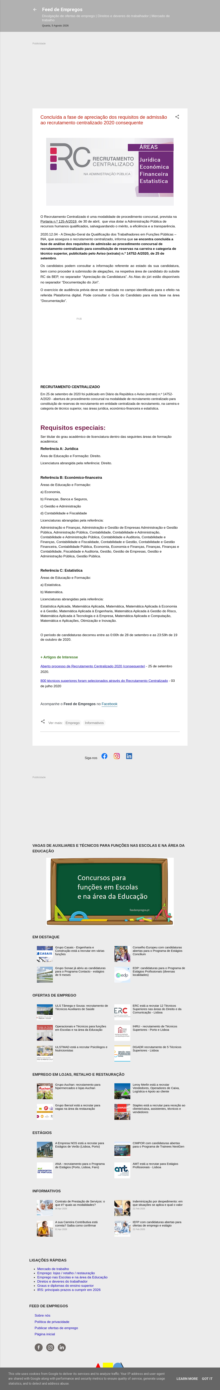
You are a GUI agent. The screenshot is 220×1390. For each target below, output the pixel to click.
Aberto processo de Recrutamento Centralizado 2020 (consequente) (92, 666)
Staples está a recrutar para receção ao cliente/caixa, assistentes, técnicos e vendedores (159, 1109)
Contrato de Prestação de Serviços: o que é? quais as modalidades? (80, 1203)
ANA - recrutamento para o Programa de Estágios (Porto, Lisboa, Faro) (80, 1165)
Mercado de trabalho (53, 1269)
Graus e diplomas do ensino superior (65, 1286)
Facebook (109, 704)
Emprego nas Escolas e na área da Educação (72, 1277)
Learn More (187, 1379)
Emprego (73, 723)
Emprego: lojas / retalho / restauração (66, 1273)
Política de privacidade (52, 1322)
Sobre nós (42, 1315)
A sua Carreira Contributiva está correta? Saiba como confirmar (76, 1223)
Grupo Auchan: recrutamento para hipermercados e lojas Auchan (77, 1086)
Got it (207, 1379)
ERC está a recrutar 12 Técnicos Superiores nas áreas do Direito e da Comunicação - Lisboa (157, 1009)
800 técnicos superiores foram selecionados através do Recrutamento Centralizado (104, 681)
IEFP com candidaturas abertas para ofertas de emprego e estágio (157, 1223)
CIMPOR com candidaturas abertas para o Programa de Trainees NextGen (158, 1144)
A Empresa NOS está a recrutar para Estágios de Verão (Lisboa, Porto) (79, 1144)
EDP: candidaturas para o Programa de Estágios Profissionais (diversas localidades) (159, 971)
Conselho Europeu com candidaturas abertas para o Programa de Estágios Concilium (157, 951)
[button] (177, 117)
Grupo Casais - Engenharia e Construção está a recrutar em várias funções (79, 951)
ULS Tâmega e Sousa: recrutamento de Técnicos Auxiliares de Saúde (81, 1007)
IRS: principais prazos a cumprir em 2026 (69, 1290)
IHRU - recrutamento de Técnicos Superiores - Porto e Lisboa (155, 1028)
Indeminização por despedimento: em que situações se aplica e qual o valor (158, 1203)
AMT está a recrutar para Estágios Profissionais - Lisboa (155, 1165)
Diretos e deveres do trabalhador (62, 1281)
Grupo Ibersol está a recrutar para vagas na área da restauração (77, 1107)
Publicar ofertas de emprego (56, 1328)
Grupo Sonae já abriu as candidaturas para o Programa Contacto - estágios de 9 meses (80, 971)
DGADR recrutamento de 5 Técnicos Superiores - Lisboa (157, 1048)
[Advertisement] (110, 73)
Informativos (94, 723)
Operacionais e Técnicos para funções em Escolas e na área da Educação (80, 1028)
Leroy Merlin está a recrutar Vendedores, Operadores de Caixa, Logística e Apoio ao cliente (156, 1088)
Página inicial (45, 1334)
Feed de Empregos (62, 9)
